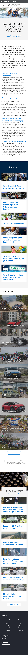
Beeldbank (3, 638)
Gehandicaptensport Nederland (14, 462)
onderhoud (17, 463)
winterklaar (23, 463)
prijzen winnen (10, 463)
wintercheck (23, 461)
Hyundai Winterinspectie (13, 461)
